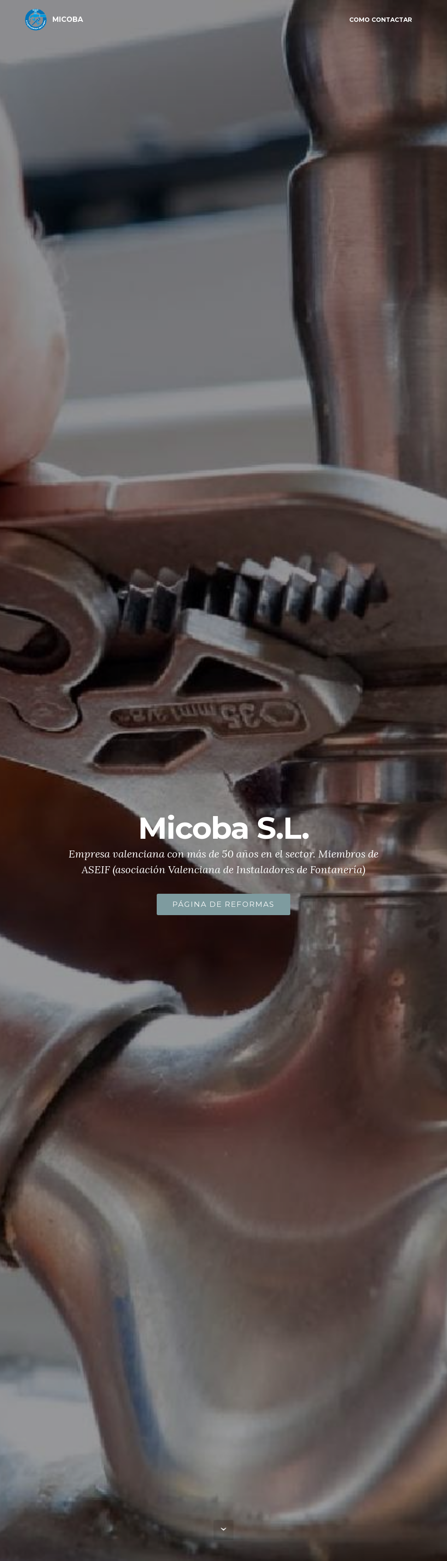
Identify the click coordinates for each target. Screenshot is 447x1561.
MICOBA (67, 19)
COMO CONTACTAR (380, 19)
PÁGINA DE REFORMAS (223, 908)
